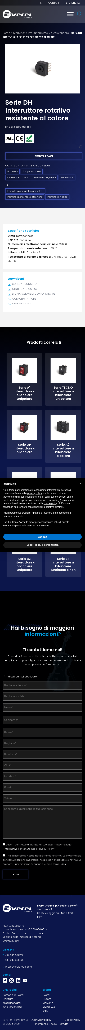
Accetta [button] (42, 536)
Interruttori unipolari (57, 196)
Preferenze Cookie (46, 1024)
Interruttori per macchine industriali (25, 191)
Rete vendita (72, 2)
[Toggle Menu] (70, 14)
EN (41, 2)
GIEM (45, 1010)
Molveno (48, 1003)
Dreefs (47, 999)
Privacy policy (43, 1020)
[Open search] (79, 14)
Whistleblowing (12, 1006)
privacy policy (34, 493)
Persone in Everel (13, 995)
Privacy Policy (46, 848)
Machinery (12, 171)
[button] (80, 483)
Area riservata (12, 1003)
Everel (46, 995)
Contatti (54, 2)
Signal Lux (49, 1006)
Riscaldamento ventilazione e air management (31, 177)
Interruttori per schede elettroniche (24, 196)
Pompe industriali (32, 171)
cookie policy (50, 503)
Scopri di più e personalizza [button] (42, 544)
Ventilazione (67, 177)
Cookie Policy (72, 1020)
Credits (64, 1024)
